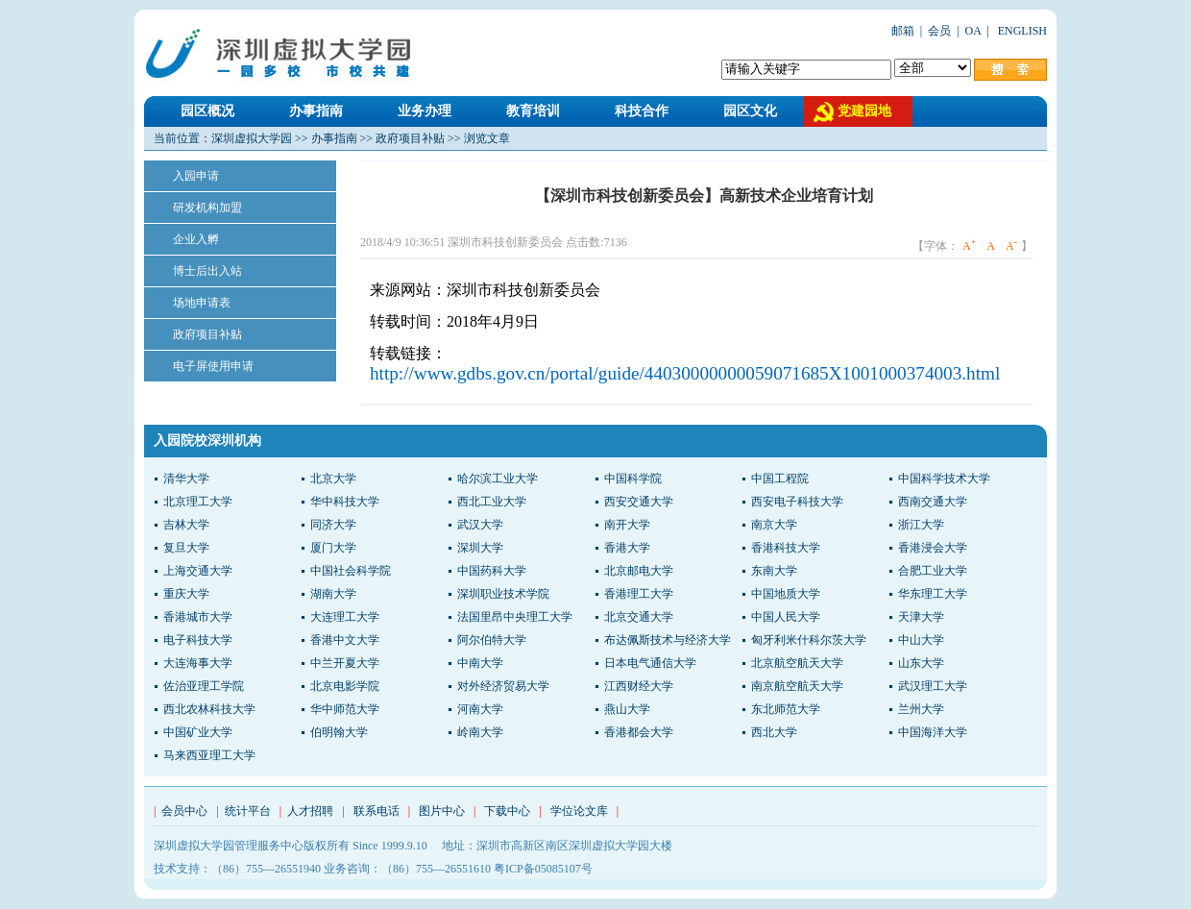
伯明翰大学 (339, 732)
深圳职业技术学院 (503, 594)
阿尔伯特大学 (491, 640)
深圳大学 (480, 547)
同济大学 (333, 524)
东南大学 (774, 570)
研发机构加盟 (207, 207)
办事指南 (316, 111)
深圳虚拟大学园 (251, 138)
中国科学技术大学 (944, 478)
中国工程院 (780, 478)
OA (973, 30)
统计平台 (248, 811)
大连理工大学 (344, 617)
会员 (939, 30)
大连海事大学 (197, 663)
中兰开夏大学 (344, 663)
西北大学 (774, 732)
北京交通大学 (638, 617)
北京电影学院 (344, 686)
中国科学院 (633, 478)
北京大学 (333, 478)
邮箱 (902, 30)
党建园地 (864, 111)
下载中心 (507, 811)
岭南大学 (480, 732)
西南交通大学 (932, 501)
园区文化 (750, 111)
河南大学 (480, 709)
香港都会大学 (638, 732)
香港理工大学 (638, 594)
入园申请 (196, 176)
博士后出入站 (207, 271)
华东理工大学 (932, 594)
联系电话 (376, 811)
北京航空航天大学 (797, 663)
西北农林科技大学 (209, 709)
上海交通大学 (197, 570)
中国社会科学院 (350, 570)
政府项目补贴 (410, 138)
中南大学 (480, 663)
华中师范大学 (344, 709)
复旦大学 (186, 547)
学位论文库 (579, 811)
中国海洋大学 (932, 732)
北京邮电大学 (638, 570)
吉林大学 (186, 524)
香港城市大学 (197, 617)
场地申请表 (202, 302)
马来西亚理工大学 (209, 755)
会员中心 (184, 811)
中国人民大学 (785, 617)
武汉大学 (480, 524)
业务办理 (424, 111)
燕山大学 (627, 709)
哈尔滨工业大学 (497, 478)
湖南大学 (333, 594)
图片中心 (442, 811)
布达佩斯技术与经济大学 (667, 640)
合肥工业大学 (932, 570)
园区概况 (207, 111)
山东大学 (921, 663)
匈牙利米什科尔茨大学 (808, 640)
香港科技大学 (785, 547)
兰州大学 (921, 709)
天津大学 (921, 617)
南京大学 (774, 524)
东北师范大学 (785, 709)
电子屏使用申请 (213, 366)
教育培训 (533, 111)
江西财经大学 (638, 686)
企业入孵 (196, 239)
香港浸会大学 (932, 547)
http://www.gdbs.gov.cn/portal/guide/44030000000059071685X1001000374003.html (685, 373)
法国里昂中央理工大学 (514, 617)
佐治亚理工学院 (203, 686)
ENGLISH (1021, 30)
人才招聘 (310, 811)
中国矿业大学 (197, 732)
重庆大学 (186, 594)
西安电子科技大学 (797, 501)
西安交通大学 (638, 501)
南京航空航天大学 (797, 686)
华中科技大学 (344, 501)
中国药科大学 (491, 570)
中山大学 (921, 640)
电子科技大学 (197, 640)
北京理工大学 (197, 501)
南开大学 (627, 524)
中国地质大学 (785, 594)
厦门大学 (333, 547)
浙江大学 (921, 524)
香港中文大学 (344, 640)
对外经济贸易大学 (503, 686)
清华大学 (186, 478)
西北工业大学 (491, 501)
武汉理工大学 (932, 686)
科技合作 (641, 111)
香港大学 (627, 547)
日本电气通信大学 (650, 663)
